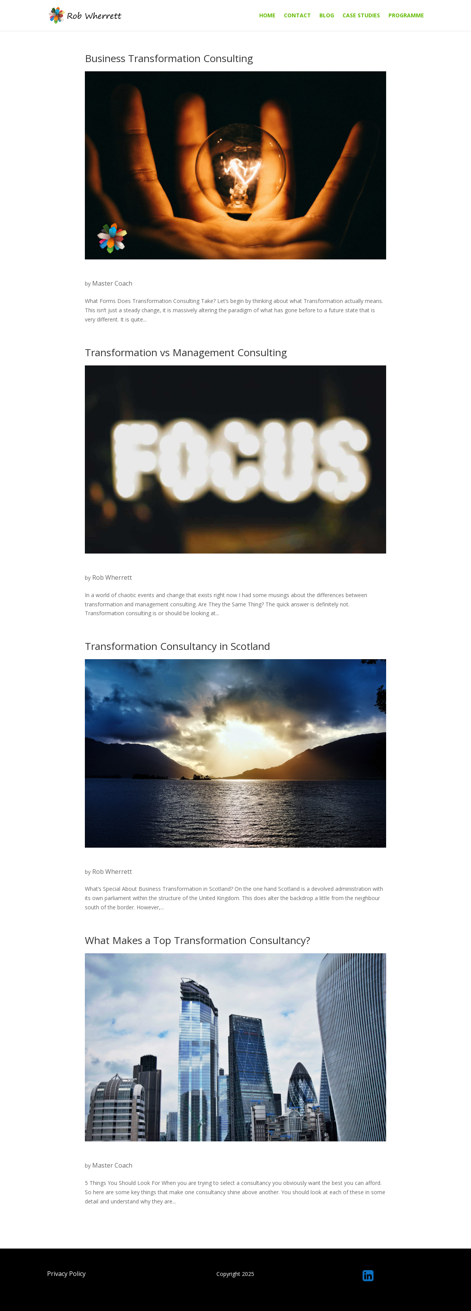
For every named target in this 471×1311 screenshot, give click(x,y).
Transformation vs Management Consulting (186, 352)
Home (267, 16)
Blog (326, 16)
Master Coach (112, 283)
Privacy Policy (66, 1273)
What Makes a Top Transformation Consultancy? (197, 940)
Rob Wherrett (112, 577)
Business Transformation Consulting (169, 58)
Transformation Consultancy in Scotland (177, 646)
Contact (297, 16)
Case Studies (361, 16)
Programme (406, 16)
